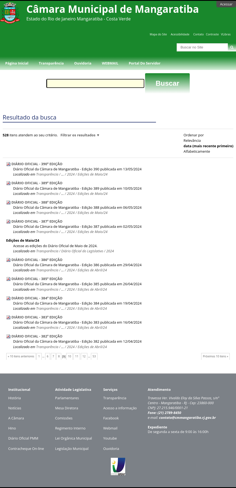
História (14, 397)
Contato (198, 34)
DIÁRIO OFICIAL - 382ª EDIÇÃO (37, 336)
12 (84, 356)
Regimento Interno (70, 428)
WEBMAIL (110, 63)
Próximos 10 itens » (215, 356)
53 (94, 356)
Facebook (111, 418)
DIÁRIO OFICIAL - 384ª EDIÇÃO (37, 298)
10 (69, 356)
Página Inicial (16, 63)
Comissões (63, 418)
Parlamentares (67, 397)
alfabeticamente (196, 151)
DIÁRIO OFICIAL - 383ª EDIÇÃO (37, 317)
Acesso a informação (120, 408)
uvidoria (112, 448)
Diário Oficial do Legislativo (82, 250)
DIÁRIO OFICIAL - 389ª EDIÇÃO (37, 182)
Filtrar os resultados (77, 135)
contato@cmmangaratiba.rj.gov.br (187, 417)
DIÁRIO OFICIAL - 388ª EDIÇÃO (37, 202)
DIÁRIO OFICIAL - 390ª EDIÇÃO (37, 163)
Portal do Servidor (144, 63)
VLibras (226, 34)
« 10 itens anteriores (21, 356)
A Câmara (16, 418)
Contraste (212, 34)
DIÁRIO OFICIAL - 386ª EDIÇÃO (37, 259)
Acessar (226, 4)
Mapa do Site (158, 34)
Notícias (14, 408)
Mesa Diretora (66, 408)
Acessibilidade (180, 34)
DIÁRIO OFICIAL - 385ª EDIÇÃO (37, 278)
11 (76, 356)
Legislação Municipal (71, 448)
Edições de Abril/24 (92, 270)
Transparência (51, 63)
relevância (192, 140)
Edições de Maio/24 (93, 174)
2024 (71, 174)
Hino (12, 428)
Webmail (110, 428)
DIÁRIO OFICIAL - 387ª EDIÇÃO (37, 221)
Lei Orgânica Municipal (73, 438)
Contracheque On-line (26, 448)
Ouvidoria (82, 63)
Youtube (110, 438)
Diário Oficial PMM (23, 438)
